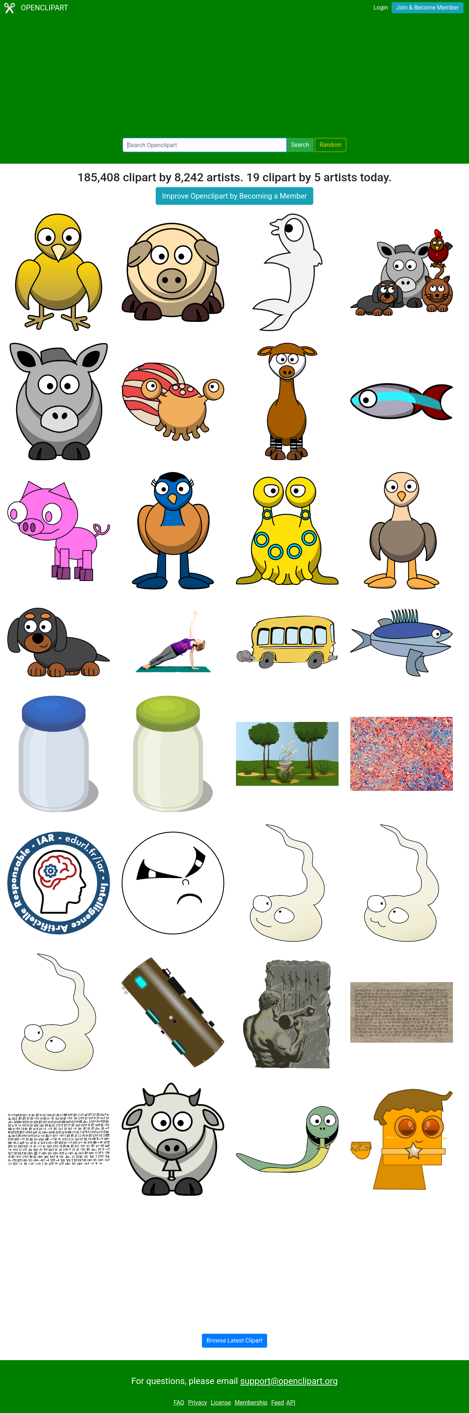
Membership (250, 1402)
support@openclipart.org (288, 1381)
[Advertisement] (234, 77)
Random (330, 144)
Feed (277, 1402)
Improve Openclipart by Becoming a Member (234, 196)
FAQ (179, 1402)
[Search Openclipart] (205, 145)
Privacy (197, 1402)
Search (300, 144)
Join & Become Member (427, 7)
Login (380, 7)
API (290, 1402)
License (221, 1402)
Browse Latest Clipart (235, 1340)
